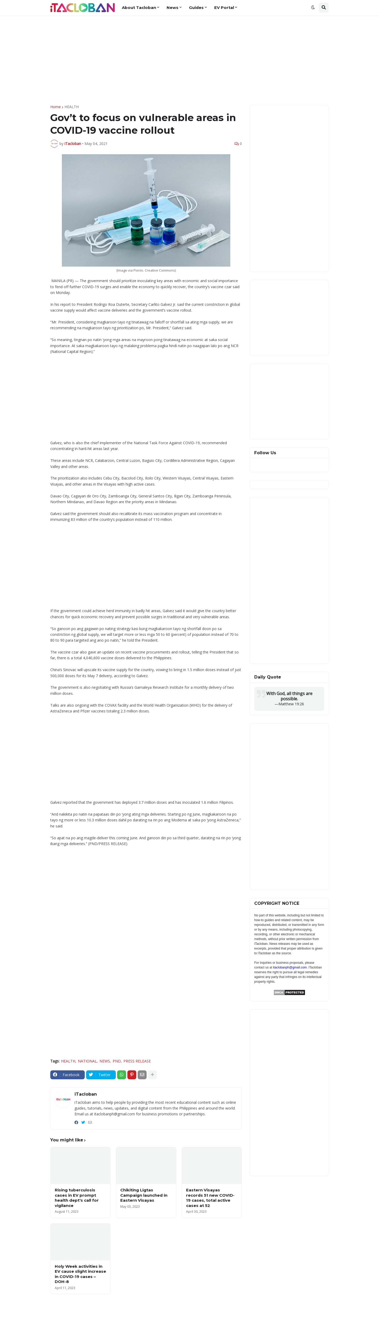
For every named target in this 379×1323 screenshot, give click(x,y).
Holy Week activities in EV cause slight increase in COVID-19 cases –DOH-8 (80, 1274)
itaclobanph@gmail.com (290, 967)
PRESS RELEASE (137, 1061)
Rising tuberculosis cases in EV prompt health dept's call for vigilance (77, 1197)
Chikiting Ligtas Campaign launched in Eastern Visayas (143, 1195)
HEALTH (71, 107)
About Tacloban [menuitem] (139, 7)
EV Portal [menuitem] (224, 7)
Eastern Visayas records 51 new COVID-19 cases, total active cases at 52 (210, 1197)
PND (117, 1061)
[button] (313, 8)
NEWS (104, 1061)
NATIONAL (87, 1061)
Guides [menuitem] (196, 7)
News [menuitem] (172, 7)
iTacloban (85, 1094)
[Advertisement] (189, 60)
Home (55, 107)
